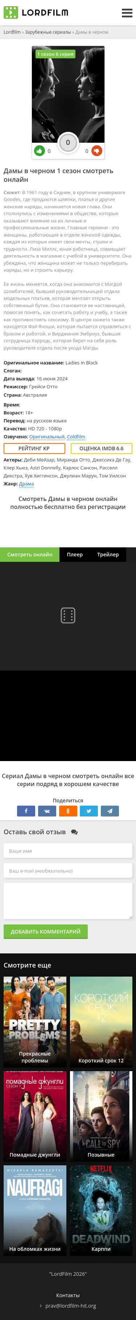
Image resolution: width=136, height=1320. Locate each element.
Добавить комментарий (46, 931)
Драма (26, 483)
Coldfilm (76, 436)
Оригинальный (47, 436)
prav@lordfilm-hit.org (70, 1305)
